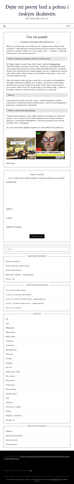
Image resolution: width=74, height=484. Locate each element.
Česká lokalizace (11, 444)
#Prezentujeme (11, 389)
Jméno (9, 209)
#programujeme (11, 394)
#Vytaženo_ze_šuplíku (13, 407)
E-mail (9, 218)
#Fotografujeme (11, 350)
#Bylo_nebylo (10, 337)
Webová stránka (14, 227)
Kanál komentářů (11, 440)
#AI (7, 319)
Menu (68, 26)
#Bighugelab (10, 328)
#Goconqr (9, 354)
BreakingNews (55, 64)
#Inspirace (9, 363)
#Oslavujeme (10, 385)
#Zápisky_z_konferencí (14, 415)
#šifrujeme (9, 402)
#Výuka (8, 411)
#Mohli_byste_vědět (13, 372)
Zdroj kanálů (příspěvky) (14, 436)
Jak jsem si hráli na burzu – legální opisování (30, 299)
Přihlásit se (9, 431)
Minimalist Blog (56, 479)
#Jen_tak (9, 367)
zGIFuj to (18, 308)
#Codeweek (10, 345)
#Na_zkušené (10, 376)
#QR (7, 398)
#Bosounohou (10, 332)
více (30, 470)
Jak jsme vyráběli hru (13, 261)
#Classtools (9, 341)
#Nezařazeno (10, 380)
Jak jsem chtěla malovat (14, 270)
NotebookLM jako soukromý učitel (17, 266)
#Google (9, 358)
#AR (7, 323)
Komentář (11, 182)
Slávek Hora (49, 42)
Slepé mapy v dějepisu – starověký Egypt (20, 275)
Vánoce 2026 (10, 279)
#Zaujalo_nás (10, 420)
